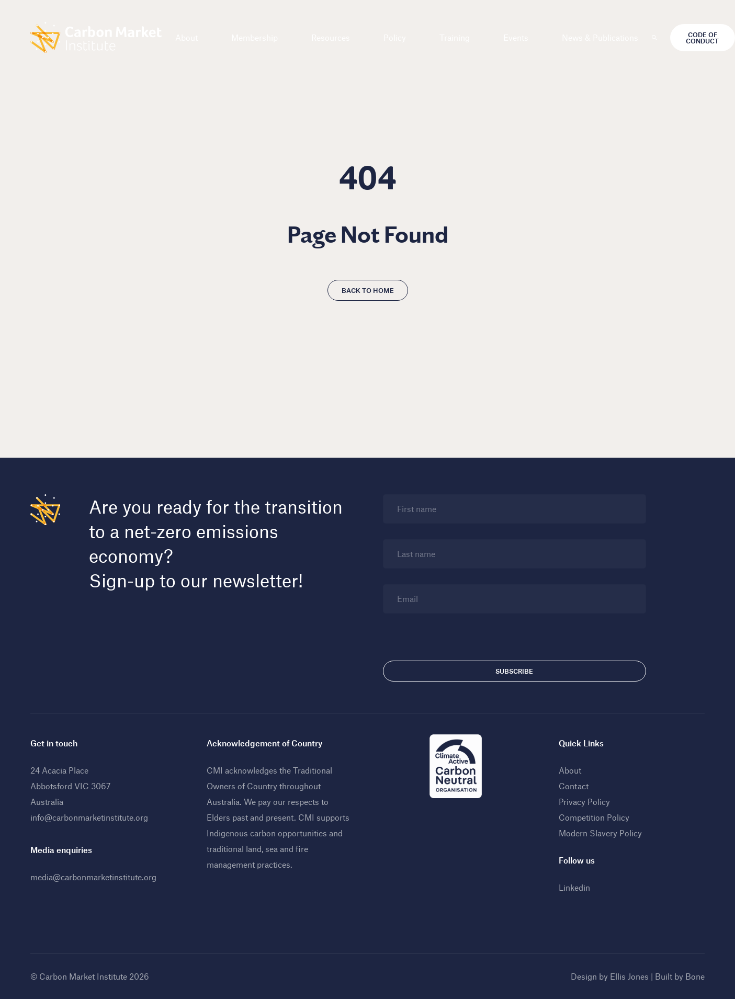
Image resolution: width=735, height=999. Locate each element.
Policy (394, 37)
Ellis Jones (629, 976)
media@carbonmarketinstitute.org (93, 877)
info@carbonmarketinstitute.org (89, 817)
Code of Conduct (702, 37)
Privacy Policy (584, 802)
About (186, 37)
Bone (695, 976)
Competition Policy (594, 817)
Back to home (368, 290)
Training (454, 37)
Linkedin (574, 887)
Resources (330, 37)
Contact (574, 786)
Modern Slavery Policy (600, 833)
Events (515, 37)
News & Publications (600, 37)
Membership (254, 37)
